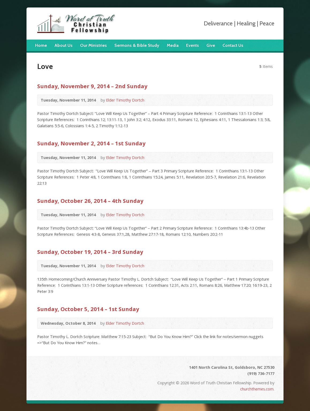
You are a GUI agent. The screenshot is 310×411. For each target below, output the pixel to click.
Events (192, 45)
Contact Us (232, 45)
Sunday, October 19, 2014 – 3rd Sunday (90, 251)
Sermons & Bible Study (136, 45)
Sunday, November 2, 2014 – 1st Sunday (91, 143)
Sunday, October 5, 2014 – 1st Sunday (88, 309)
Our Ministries (93, 45)
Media (173, 45)
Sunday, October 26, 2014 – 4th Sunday (90, 200)
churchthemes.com (257, 388)
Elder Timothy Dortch (125, 100)
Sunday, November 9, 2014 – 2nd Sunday (92, 86)
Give (210, 45)
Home (41, 45)
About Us (63, 45)
